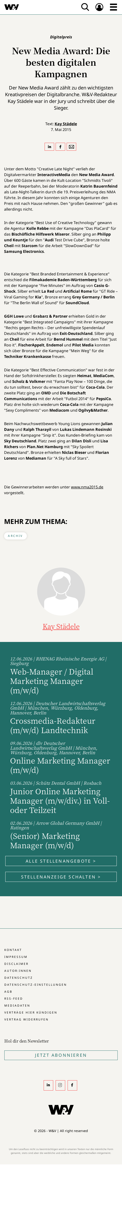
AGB (8, 992)
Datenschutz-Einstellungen (35, 985)
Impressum (16, 957)
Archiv (15, 536)
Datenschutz (18, 978)
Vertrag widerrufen (26, 1019)
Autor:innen (18, 971)
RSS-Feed (13, 999)
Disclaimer (16, 964)
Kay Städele (66, 123)
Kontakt (13, 950)
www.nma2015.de (87, 487)
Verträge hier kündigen (30, 1012)
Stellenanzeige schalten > (61, 877)
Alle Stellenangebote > (61, 861)
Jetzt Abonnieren (61, 1055)
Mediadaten (17, 1005)
